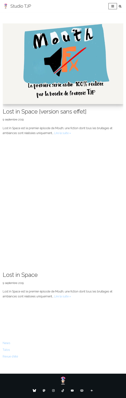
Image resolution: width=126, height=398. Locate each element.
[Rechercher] (120, 6)
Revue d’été (10, 356)
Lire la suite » (62, 133)
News (6, 343)
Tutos (6, 349)
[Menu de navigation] (112, 6)
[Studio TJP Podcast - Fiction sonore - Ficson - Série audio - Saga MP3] (17, 6)
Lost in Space (20, 274)
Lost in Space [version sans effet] (45, 111)
